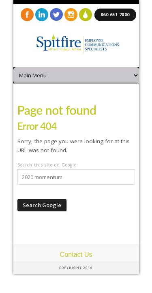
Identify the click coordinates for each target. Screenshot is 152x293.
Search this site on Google (47, 165)
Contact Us (76, 254)
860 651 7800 (115, 14)
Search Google (42, 205)
